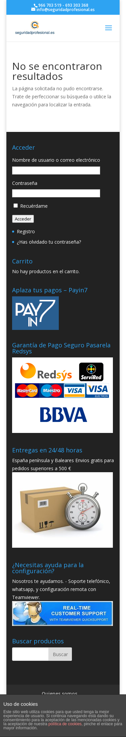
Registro (26, 231)
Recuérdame (34, 206)
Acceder (23, 219)
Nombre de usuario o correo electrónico (56, 160)
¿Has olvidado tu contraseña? (49, 242)
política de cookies (65, 724)
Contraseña (24, 183)
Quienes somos (59, 693)
